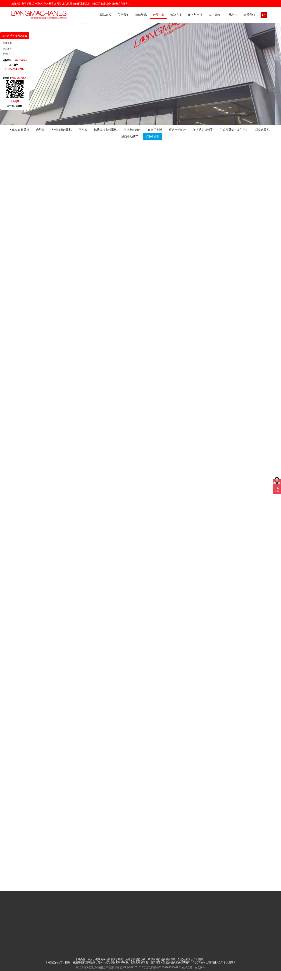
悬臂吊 (40, 129)
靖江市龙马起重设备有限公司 (92, 967)
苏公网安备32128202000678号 (163, 967)
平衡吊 (82, 129)
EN (263, 14)
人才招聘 (214, 14)
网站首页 (106, 14)
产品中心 (158, 14)
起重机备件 (152, 136)
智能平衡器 (155, 129)
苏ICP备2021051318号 (133, 967)
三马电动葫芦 (132, 129)
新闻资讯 (141, 14)
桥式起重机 (262, 129)
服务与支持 (195, 14)
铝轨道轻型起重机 (105, 129)
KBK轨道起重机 (19, 129)
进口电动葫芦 (130, 136)
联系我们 (249, 14)
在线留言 (231, 14)
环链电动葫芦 (177, 129)
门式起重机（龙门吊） (234, 129)
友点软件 (200, 967)
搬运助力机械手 (203, 129)
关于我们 (123, 14)
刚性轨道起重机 (62, 129)
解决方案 (176, 14)
